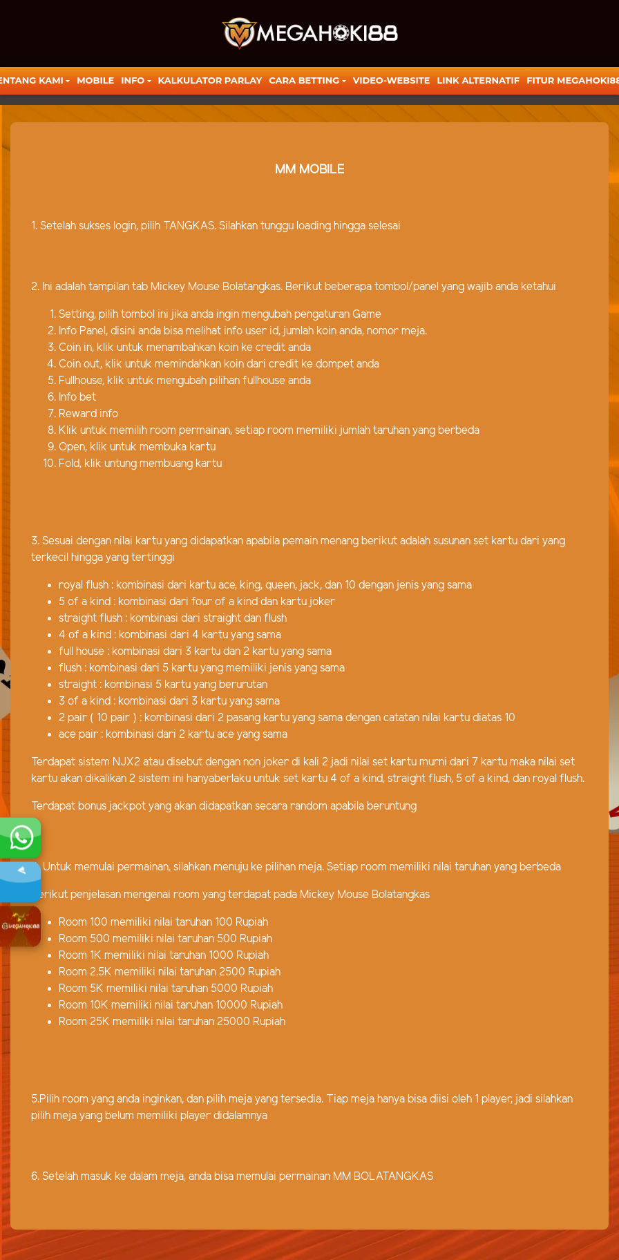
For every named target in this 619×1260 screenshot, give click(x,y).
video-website (391, 80)
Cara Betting (304, 80)
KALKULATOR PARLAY (210, 80)
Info (132, 80)
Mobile (95, 80)
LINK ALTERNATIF (478, 80)
